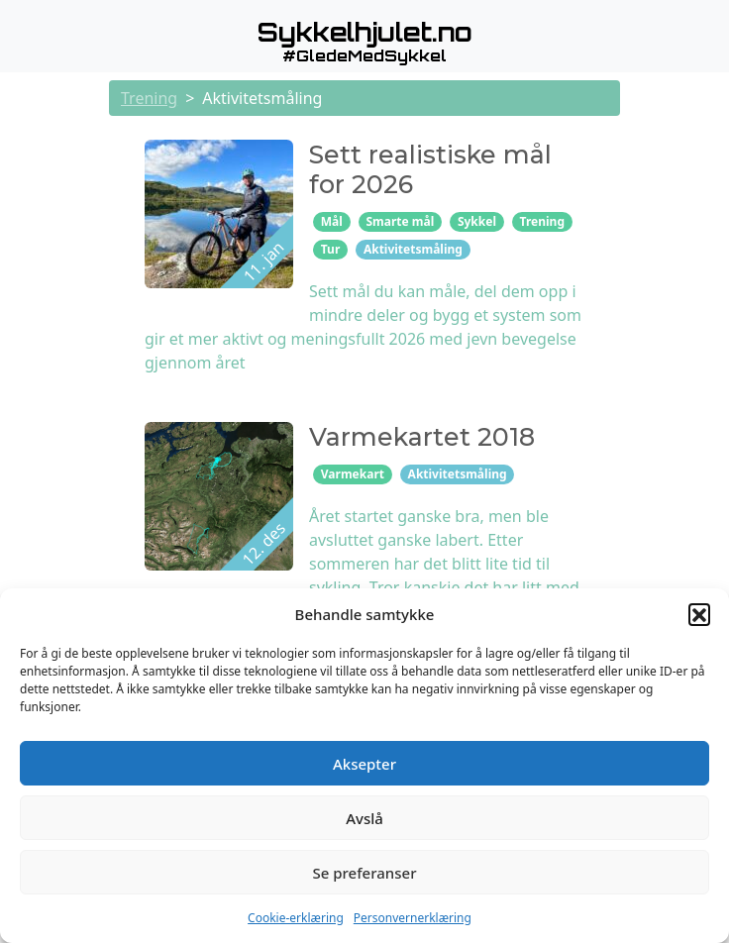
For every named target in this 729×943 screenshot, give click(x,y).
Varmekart (352, 474)
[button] (699, 614)
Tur (331, 249)
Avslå (364, 818)
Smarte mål (399, 221)
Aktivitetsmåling (413, 249)
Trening (149, 98)
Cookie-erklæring (296, 917)
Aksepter (364, 764)
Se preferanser (365, 873)
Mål (332, 221)
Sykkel (477, 221)
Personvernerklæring (412, 917)
